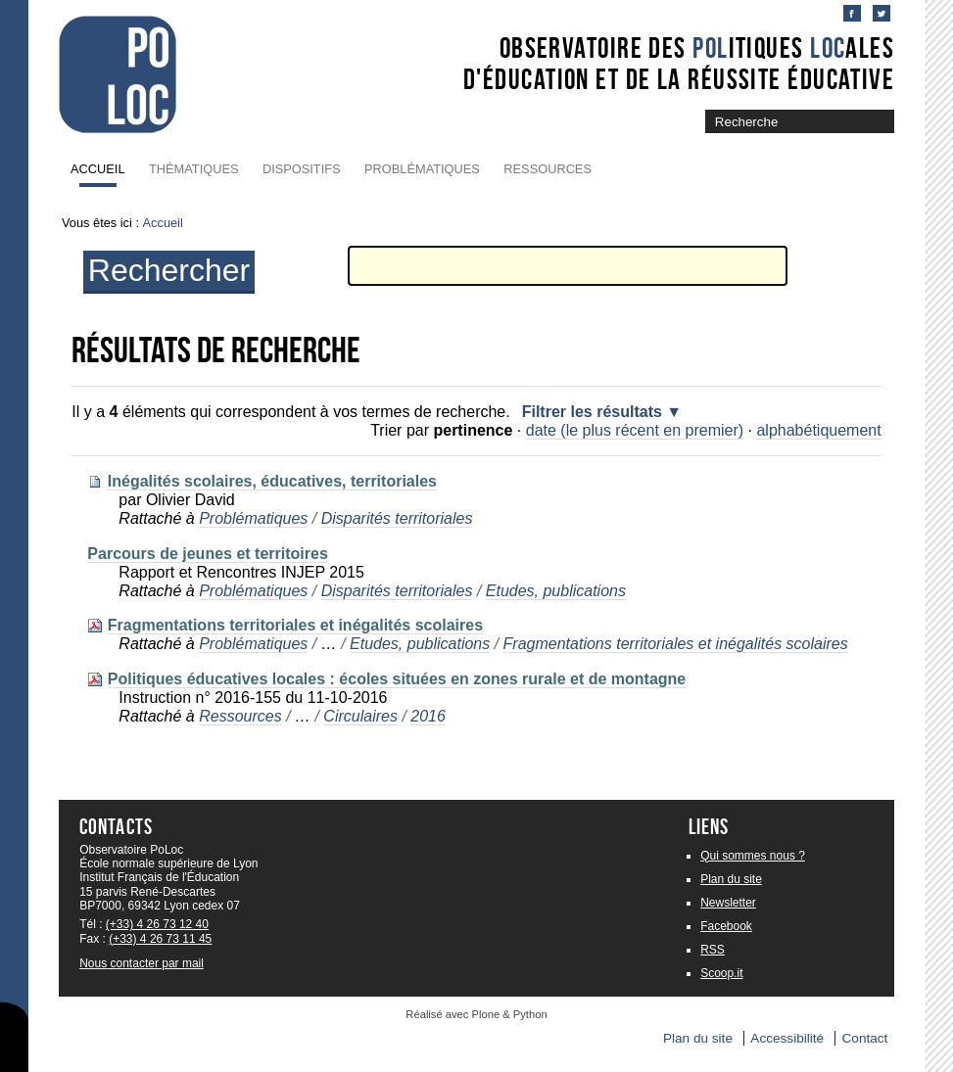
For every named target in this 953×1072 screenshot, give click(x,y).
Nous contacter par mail (141, 963)
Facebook (726, 926)
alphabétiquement (818, 430)
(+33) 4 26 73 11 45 (160, 939)
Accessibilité (787, 1038)
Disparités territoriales (397, 518)
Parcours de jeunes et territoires (207, 553)
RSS (712, 949)
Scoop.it (721, 973)
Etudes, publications (556, 591)
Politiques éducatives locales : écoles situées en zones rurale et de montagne (397, 679)
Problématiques (422, 169)
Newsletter (728, 902)
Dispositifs (301, 169)
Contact (865, 1038)
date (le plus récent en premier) (634, 430)
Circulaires (360, 716)
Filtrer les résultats (592, 411)
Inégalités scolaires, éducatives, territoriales (272, 481)
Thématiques (193, 169)
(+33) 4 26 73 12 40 (157, 924)
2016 (428, 716)
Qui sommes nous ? (752, 855)
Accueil (97, 169)
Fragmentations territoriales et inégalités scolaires (295, 625)
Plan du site (731, 879)
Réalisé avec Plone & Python (476, 1014)
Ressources (547, 169)
